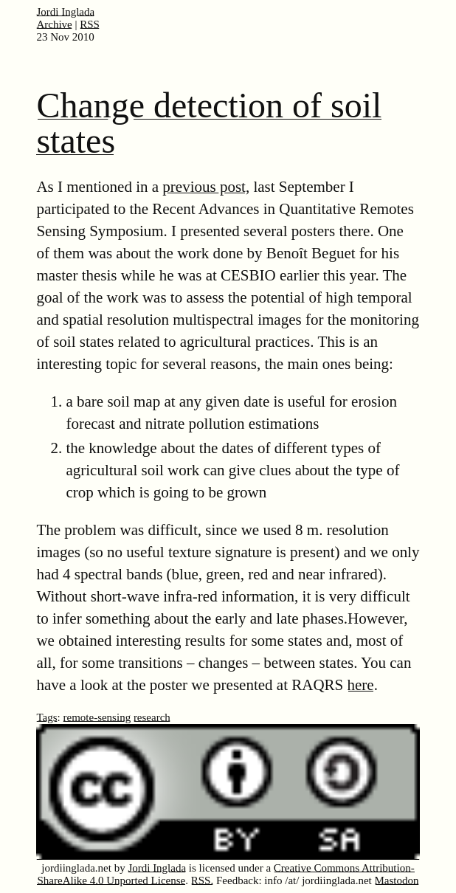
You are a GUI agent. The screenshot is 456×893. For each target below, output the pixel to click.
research (152, 717)
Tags (46, 717)
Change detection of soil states (208, 123)
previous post (204, 187)
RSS (90, 24)
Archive (54, 24)
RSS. (202, 880)
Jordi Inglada (65, 12)
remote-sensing (97, 717)
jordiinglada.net (76, 868)
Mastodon (397, 880)
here (361, 685)
